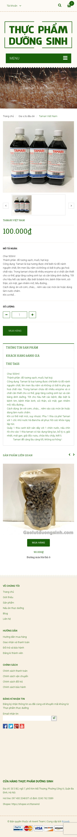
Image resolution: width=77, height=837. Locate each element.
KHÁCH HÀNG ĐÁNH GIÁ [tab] (22, 355)
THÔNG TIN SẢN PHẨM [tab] (22, 347)
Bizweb (66, 821)
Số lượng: (9, 306)
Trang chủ (8, 116)
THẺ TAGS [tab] (12, 364)
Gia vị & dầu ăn (27, 116)
